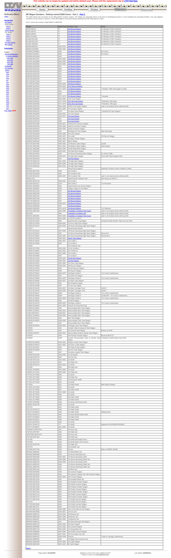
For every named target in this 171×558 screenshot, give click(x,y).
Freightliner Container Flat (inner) (79, 216)
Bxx (7, 72)
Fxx (7, 76)
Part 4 (8, 40)
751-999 (10, 64)
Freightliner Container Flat (77, 213)
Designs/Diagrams (11, 54)
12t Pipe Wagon (73, 158)
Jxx (7, 82)
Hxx (7, 78)
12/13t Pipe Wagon (74, 258)
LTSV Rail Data (131, 1)
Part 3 (8, 38)
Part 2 (8, 28)
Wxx (7, 102)
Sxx (7, 94)
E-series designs (12, 56)
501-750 (10, 62)
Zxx (7, 109)
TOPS (7, 70)
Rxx (7, 92)
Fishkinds (8, 66)
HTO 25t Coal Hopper (75, 104)
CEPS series (9, 30)
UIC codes (8, 111)
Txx (7, 96)
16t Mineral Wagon (74, 29)
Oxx (7, 88)
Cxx (7, 74)
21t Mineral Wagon (74, 56)
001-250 (10, 58)
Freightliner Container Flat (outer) (79, 211)
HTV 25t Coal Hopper (75, 101)
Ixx (7, 80)
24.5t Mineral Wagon (75, 86)
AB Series (8, 22)
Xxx (7, 104)
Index (6, 16)
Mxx (7, 86)
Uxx (7, 98)
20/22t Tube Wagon (75, 238)
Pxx (7, 90)
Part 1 (8, 26)
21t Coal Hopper (73, 116)
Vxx (7, 100)
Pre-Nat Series (10, 42)
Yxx (7, 106)
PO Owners (9, 68)
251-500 (10, 60)
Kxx (7, 84)
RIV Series (8, 44)
